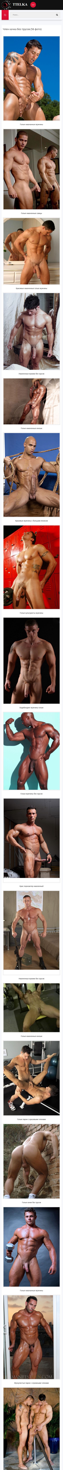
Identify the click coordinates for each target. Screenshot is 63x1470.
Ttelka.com (20, 5)
